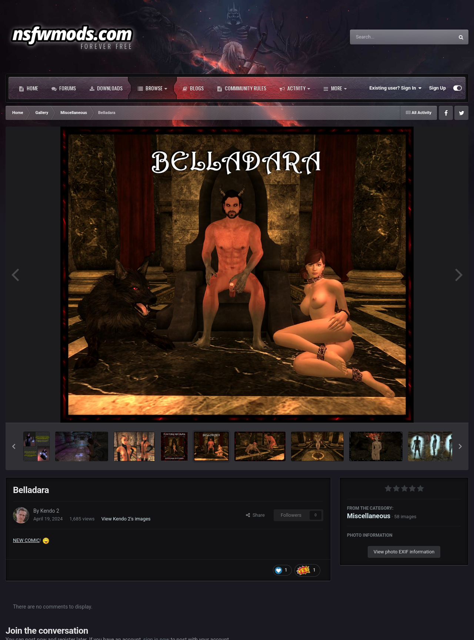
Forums (64, 88)
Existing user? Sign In (396, 88)
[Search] (383, 37)
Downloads (106, 88)
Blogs (193, 88)
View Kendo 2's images (126, 519)
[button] (14, 446)
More (335, 88)
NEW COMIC (26, 540)
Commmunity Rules (241, 88)
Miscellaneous (368, 516)
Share (255, 515)
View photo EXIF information (404, 551)
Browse (152, 88)
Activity (295, 88)
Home (28, 88)
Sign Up (437, 88)
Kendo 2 (49, 511)
